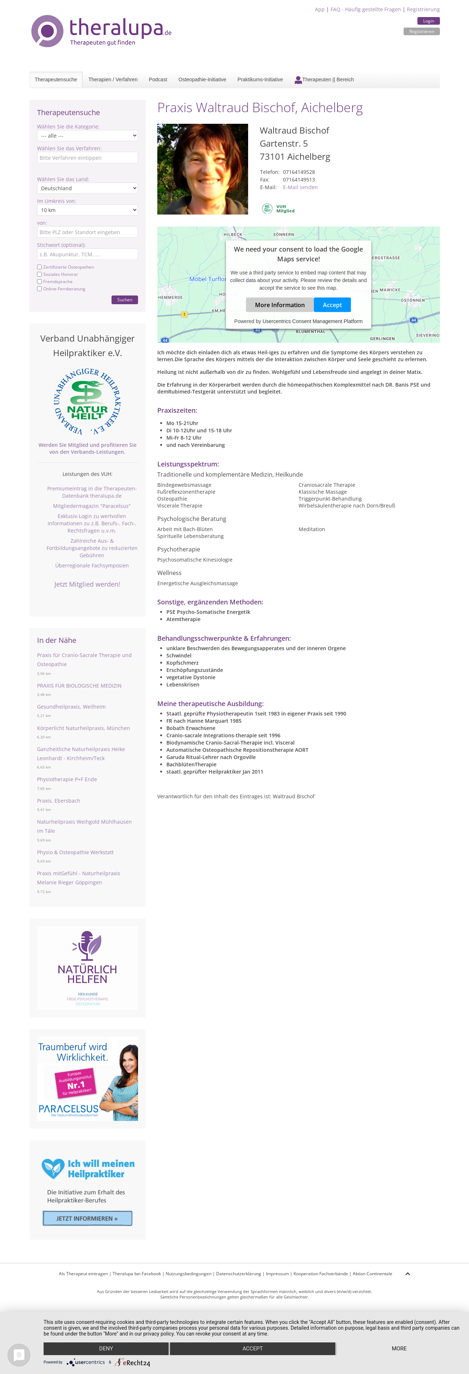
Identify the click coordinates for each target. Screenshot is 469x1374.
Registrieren (421, 31)
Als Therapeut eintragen (83, 1274)
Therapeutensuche (56, 79)
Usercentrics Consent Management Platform (313, 321)
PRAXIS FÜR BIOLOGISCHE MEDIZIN (79, 685)
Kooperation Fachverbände (321, 1274)
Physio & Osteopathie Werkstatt (75, 852)
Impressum (277, 1274)
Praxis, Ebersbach (58, 800)
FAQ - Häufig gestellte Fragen (366, 9)
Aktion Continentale (372, 1274)
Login (428, 21)
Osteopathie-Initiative (202, 79)
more (399, 1349)
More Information (280, 305)
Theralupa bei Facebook (137, 1274)
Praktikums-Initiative (260, 79)
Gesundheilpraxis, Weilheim (71, 706)
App (320, 9)
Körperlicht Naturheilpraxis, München (83, 728)
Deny (106, 1349)
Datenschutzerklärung (238, 1274)
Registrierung (423, 9)
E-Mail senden (300, 187)
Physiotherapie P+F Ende (67, 779)
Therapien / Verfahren (112, 79)
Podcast (158, 79)
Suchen (124, 300)
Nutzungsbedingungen (188, 1274)
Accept (332, 305)
